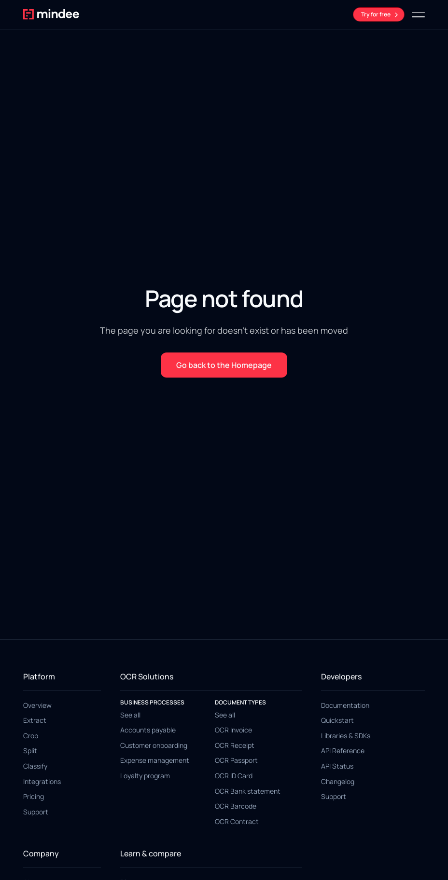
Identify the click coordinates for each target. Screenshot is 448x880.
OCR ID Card (233, 775)
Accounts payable (148, 729)
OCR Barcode (235, 806)
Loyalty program (145, 775)
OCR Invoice (233, 729)
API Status (337, 766)
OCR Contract (237, 821)
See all (130, 714)
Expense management (154, 760)
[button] (418, 14)
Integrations (42, 781)
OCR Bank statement (247, 791)
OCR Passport (236, 760)
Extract (34, 720)
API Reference (342, 750)
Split (30, 750)
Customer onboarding (153, 745)
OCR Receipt (234, 745)
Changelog (337, 781)
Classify (35, 766)
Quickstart (337, 720)
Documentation (345, 705)
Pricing (33, 796)
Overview (37, 705)
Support (35, 811)
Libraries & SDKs (345, 735)
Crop (30, 735)
